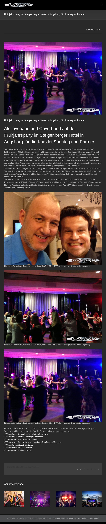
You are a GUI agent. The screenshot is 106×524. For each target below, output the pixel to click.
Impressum (83, 518)
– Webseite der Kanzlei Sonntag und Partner (23, 437)
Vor (98, 29)
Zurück (91, 29)
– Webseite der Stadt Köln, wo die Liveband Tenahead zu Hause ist (33, 442)
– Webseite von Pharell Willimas (18, 445)
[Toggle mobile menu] (101, 4)
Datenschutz (94, 518)
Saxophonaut (72, 518)
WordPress (60, 518)
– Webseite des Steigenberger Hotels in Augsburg (26, 434)
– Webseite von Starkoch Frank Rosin (20, 439)
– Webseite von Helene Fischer (17, 450)
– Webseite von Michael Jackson (18, 448)
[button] (6, 499)
